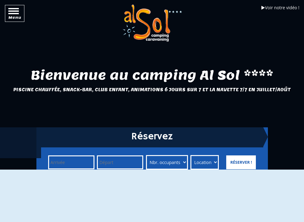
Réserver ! (241, 162)
